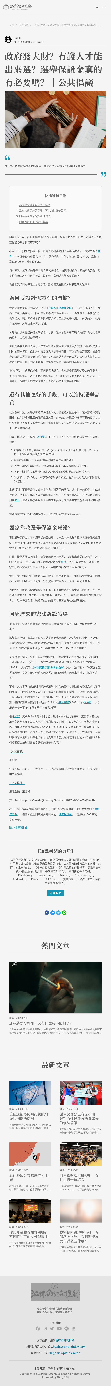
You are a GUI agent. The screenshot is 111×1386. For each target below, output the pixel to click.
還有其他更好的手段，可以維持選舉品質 (42, 210)
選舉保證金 (65, 814)
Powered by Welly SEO (55, 1377)
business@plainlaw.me (69, 1346)
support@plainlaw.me (65, 1353)
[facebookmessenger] (52, 912)
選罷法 (42, 436)
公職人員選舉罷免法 (60, 308)
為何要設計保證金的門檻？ (34, 205)
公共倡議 (23, 25)
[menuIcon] (104, 6)
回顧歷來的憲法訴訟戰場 (33, 222)
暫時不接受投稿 (65, 1340)
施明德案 (63, 702)
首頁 (11, 25)
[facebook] (47, 912)
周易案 (87, 702)
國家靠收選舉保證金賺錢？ (34, 216)
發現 (63, 562)
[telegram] (58, 912)
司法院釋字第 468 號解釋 (49, 667)
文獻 (17, 716)
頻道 (11, 1018)
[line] (64, 912)
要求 (17, 500)
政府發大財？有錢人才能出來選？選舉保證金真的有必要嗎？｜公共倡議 (67, 25)
